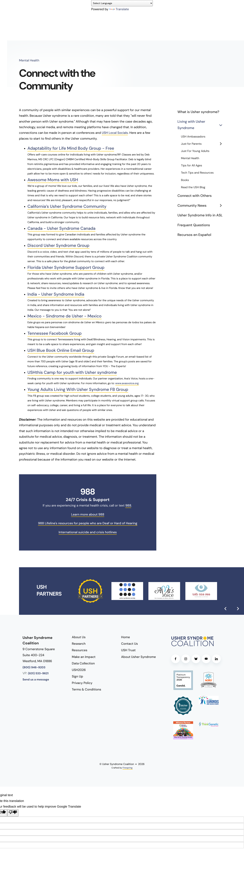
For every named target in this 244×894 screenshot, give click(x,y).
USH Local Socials (115, 133)
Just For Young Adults (195, 151)
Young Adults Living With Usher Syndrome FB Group (78, 389)
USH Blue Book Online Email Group (61, 350)
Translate (119, 9)
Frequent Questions (193, 225)
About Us (79, 636)
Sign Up (77, 675)
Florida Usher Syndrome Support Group (66, 267)
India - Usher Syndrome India (56, 293)
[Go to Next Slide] (238, 608)
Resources (79, 649)
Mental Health (190, 158)
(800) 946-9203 (34, 666)
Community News (201, 206)
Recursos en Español (194, 235)
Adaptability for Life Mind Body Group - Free (71, 148)
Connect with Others (194, 195)
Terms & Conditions (86, 689)
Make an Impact (83, 656)
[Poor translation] (12, 812)
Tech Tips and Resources (197, 173)
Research (79, 643)
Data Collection (83, 662)
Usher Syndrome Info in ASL (200, 215)
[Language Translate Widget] (122, 3)
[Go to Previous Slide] (225, 608)
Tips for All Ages (191, 165)
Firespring (127, 767)
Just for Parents (203, 144)
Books (185, 180)
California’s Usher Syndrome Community (67, 206)
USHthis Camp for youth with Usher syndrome (72, 371)
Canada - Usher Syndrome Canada (61, 228)
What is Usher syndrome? (198, 112)
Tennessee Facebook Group (54, 333)
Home (125, 636)
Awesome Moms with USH (53, 179)
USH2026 (79, 669)
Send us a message (36, 679)
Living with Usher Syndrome (201, 125)
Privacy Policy (82, 682)
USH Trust (128, 649)
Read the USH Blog (193, 187)
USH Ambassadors (193, 137)
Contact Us (129, 643)
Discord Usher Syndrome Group (58, 245)
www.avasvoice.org (127, 382)
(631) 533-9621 (38, 673)
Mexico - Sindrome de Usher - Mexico (65, 315)
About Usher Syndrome (138, 656)
